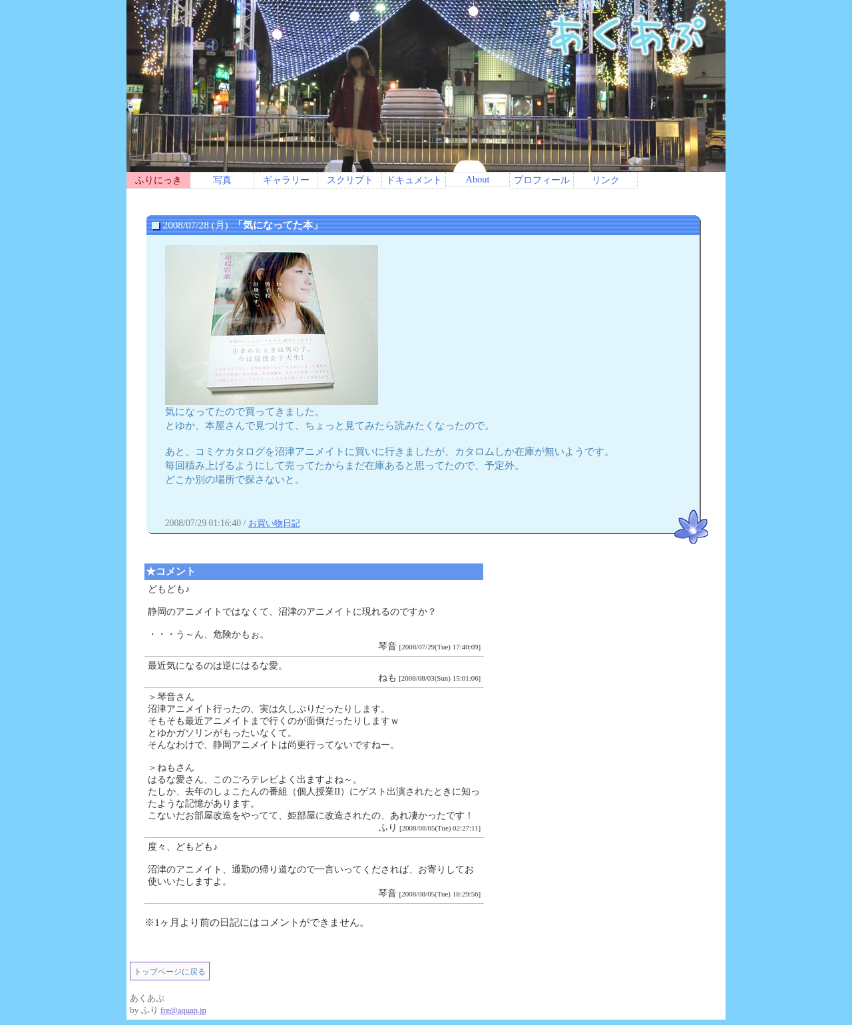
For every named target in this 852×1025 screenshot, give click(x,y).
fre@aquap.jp (183, 1010)
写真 (222, 179)
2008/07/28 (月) (241, 224)
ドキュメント (414, 179)
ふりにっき (158, 179)
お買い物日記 (274, 523)
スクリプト (350, 179)
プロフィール (542, 179)
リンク (606, 179)
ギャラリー (286, 179)
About (477, 179)
